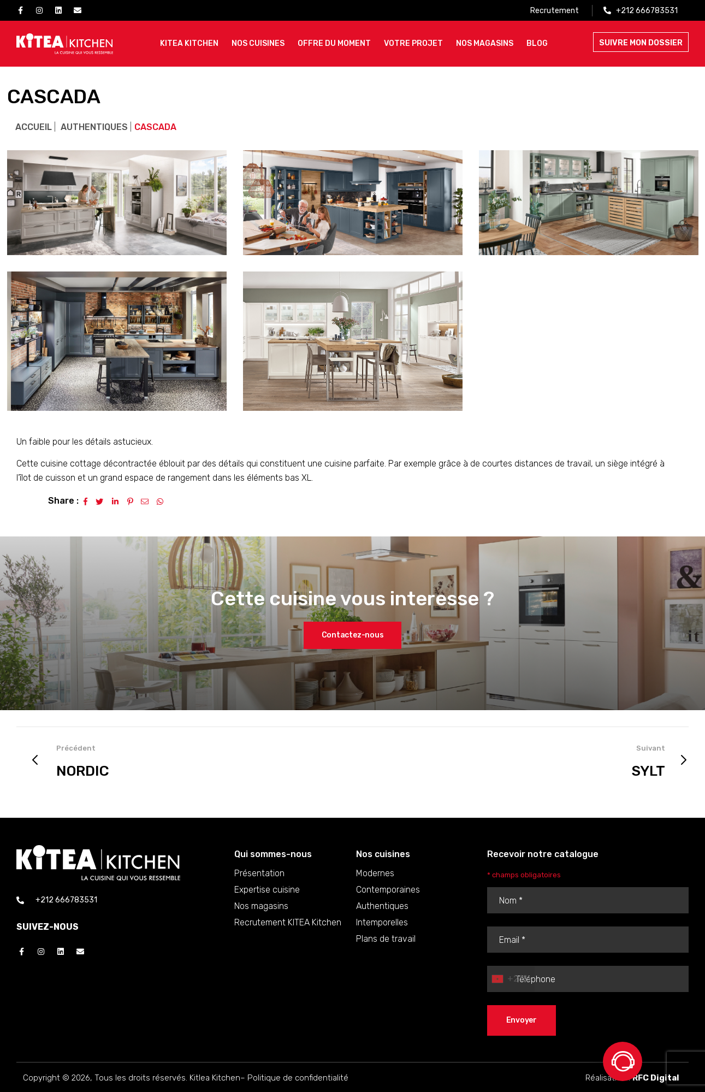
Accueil (33, 127)
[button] (353, 635)
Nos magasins (261, 906)
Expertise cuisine (267, 889)
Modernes (375, 873)
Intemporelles (382, 922)
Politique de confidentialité (297, 1078)
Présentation (259, 873)
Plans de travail (386, 939)
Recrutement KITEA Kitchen (287, 922)
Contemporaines (388, 889)
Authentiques (94, 127)
